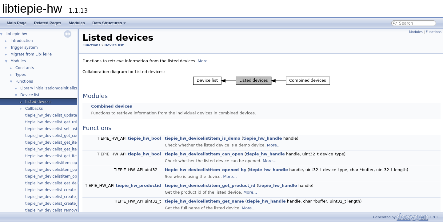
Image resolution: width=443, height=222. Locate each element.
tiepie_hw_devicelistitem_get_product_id (210, 185)
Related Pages (47, 23)
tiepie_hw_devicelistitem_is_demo (203, 138)
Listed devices (38, 102)
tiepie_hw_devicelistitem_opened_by (205, 169)
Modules (77, 23)
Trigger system (24, 47)
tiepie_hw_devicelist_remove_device (58, 210)
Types (20, 74)
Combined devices (111, 106)
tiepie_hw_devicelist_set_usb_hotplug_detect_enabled (75, 129)
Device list (29, 95)
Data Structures (109, 23)
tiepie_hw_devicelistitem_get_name (204, 201)
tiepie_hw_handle (262, 138)
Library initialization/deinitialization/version (60, 88)
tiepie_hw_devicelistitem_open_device (60, 163)
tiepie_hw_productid (138, 185)
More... (205, 61)
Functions (24, 81)
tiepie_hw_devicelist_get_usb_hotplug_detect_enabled (75, 122)
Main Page (16, 23)
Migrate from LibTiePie (31, 54)
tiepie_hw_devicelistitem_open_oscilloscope (65, 169)
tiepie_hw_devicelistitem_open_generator (63, 176)
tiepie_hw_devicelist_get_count (53, 136)
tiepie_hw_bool (144, 138)
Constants (24, 68)
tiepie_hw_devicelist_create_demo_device (63, 190)
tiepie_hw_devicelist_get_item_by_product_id (66, 142)
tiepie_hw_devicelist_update (51, 115)
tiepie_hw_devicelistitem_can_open (204, 154)
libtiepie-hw (16, 34)
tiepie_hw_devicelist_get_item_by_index (62, 149)
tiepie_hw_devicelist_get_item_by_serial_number (70, 156)
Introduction (21, 41)
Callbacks (34, 108)
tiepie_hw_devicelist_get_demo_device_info (65, 183)
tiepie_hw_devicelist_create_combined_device (67, 197)
